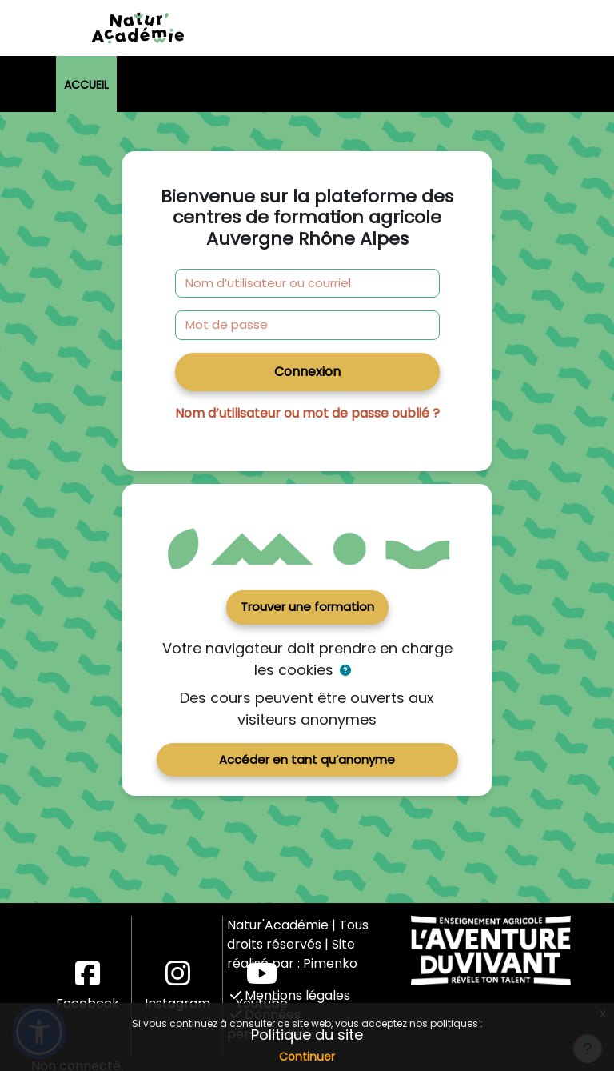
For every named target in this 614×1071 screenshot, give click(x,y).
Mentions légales (290, 995)
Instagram (177, 986)
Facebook (87, 986)
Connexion (307, 371)
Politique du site (307, 1035)
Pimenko (330, 963)
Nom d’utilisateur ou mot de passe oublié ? (307, 413)
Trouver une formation (307, 606)
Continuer (307, 1057)
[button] (345, 670)
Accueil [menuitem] (86, 85)
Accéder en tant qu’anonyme (307, 759)
